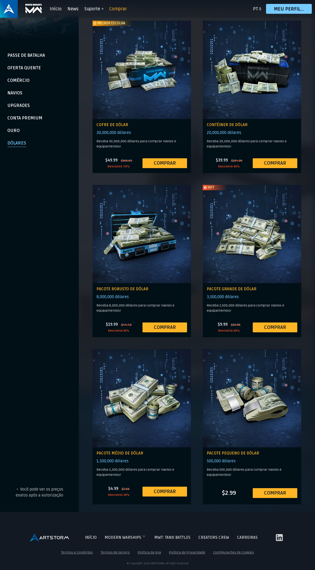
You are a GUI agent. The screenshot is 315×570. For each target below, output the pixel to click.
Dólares (16, 143)
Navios (14, 93)
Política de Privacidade (187, 552)
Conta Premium (24, 118)
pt (255, 9)
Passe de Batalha (26, 55)
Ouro (13, 130)
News (73, 9)
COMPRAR (165, 163)
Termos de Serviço (115, 552)
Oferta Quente (24, 68)
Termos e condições (77, 552)
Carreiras (247, 537)
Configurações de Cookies (233, 552)
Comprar (118, 9)
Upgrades (18, 105)
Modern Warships (125, 537)
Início (56, 9)
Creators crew (213, 537)
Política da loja (149, 552)
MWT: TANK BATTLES (172, 537)
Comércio (18, 80)
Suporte (93, 9)
